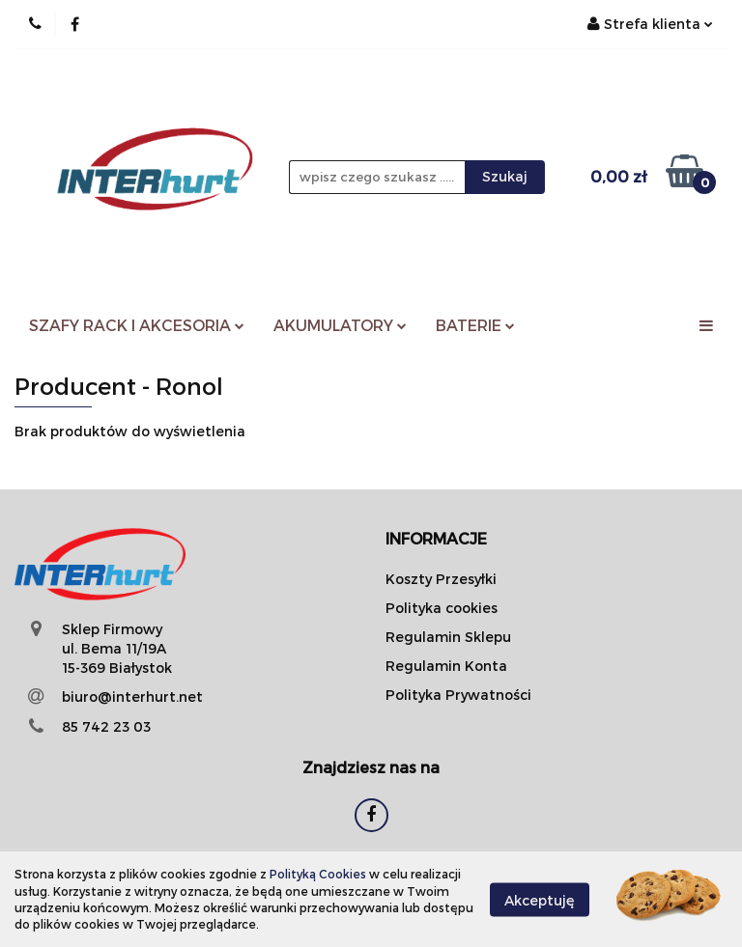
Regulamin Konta (446, 665)
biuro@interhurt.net (132, 696)
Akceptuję (539, 899)
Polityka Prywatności (458, 694)
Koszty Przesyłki (441, 579)
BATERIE (475, 325)
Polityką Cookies (318, 873)
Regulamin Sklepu (448, 636)
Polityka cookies (441, 607)
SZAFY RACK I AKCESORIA (136, 325)
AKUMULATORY (340, 325)
